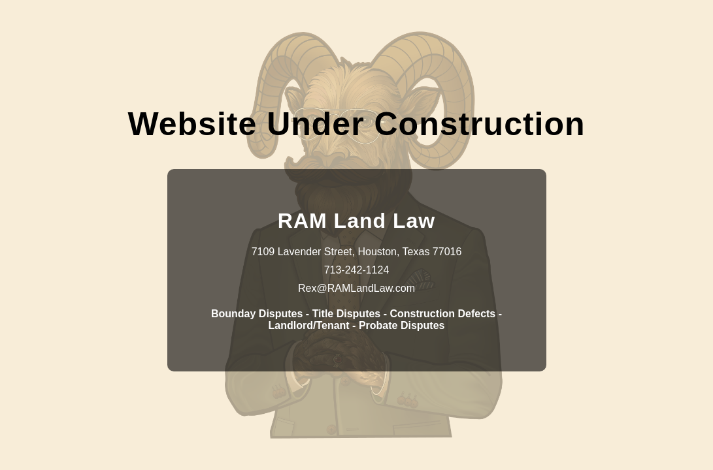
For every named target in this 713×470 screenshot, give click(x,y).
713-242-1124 (357, 269)
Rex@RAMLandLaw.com (356, 288)
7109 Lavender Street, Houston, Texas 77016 (357, 251)
